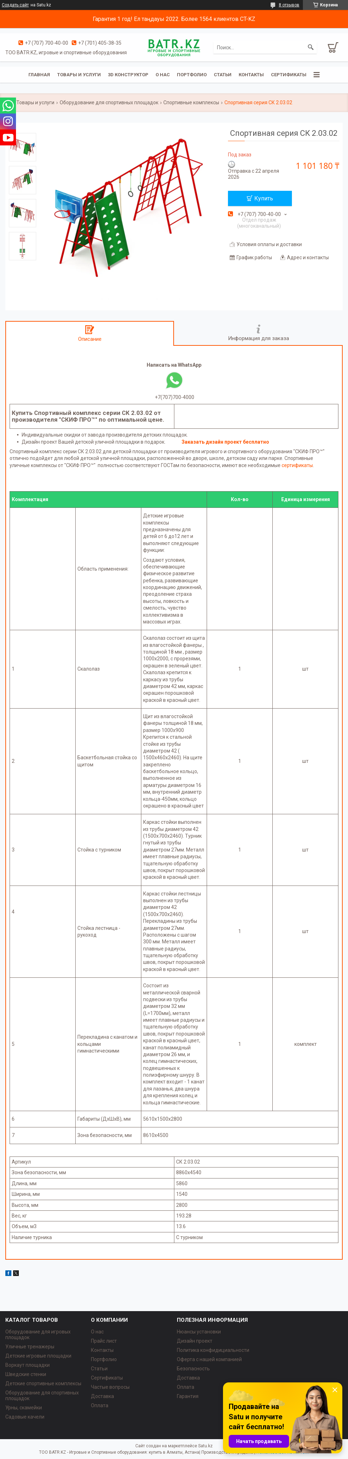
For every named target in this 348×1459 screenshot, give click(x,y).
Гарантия (188, 1396)
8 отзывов (289, 4)
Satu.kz (205, 1445)
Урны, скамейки (23, 1407)
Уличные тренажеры (29, 1346)
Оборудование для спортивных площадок (109, 102)
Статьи (223, 74)
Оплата (99, 1405)
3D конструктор (128, 74)
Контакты (251, 74)
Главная (39, 74)
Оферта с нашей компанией (209, 1359)
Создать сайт (15, 4)
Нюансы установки (199, 1332)
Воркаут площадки (27, 1365)
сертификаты (297, 465)
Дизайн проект (194, 1341)
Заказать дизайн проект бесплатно (225, 442)
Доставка (102, 1396)
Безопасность (193, 1368)
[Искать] (310, 47)
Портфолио (192, 74)
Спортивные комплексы (191, 102)
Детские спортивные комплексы (43, 1383)
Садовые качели (24, 1417)
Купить (263, 198)
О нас (163, 74)
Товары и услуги (79, 74)
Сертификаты (288, 74)
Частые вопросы (110, 1387)
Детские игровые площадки (38, 1356)
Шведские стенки (25, 1374)
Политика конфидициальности (213, 1350)
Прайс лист (104, 1341)
